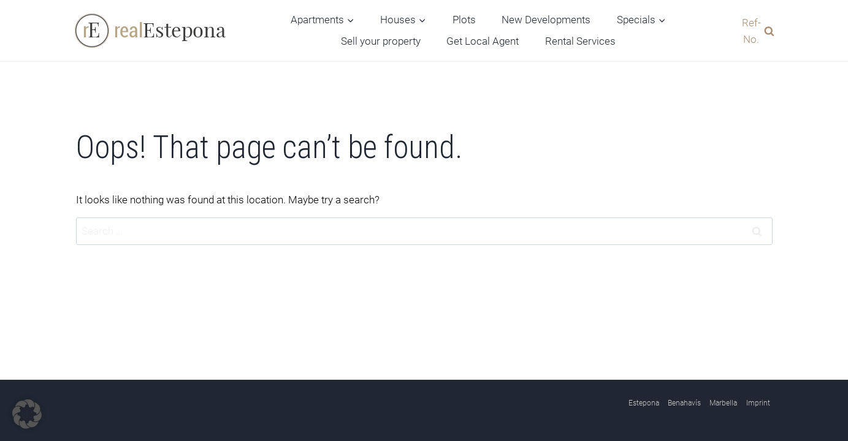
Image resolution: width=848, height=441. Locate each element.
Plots (464, 19)
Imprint (758, 403)
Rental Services (580, 41)
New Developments (546, 19)
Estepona (643, 403)
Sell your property (381, 41)
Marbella (723, 403)
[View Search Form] (754, 30)
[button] (27, 414)
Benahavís (684, 403)
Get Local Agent (482, 41)
